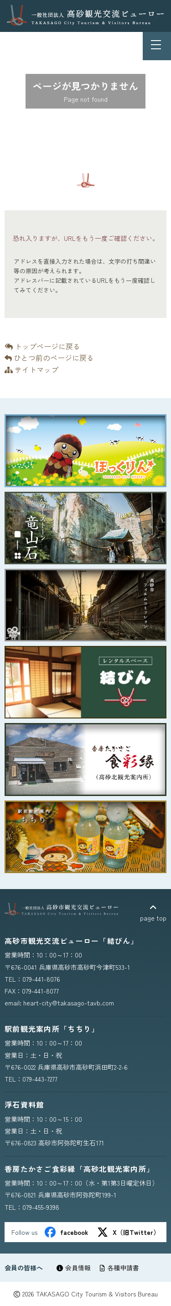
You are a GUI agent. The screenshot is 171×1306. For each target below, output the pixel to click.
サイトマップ (31, 369)
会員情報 (74, 1267)
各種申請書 (119, 1267)
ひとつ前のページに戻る (49, 357)
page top (153, 913)
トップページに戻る (42, 346)
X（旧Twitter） (128, 1232)
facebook (66, 1232)
